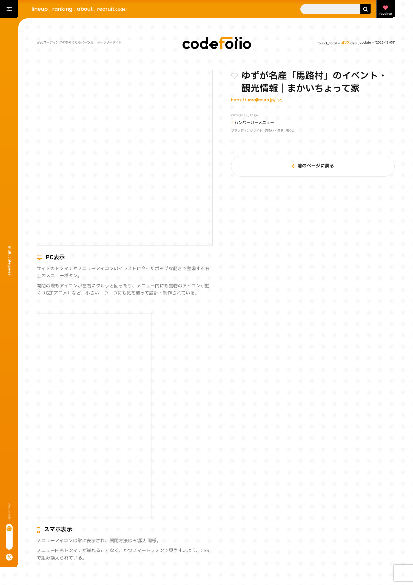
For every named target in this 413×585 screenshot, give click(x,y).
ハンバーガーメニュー (254, 123)
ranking (62, 9)
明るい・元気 (274, 131)
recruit (112, 9)
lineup (40, 9)
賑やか (290, 131)
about (85, 9)
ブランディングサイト (246, 131)
